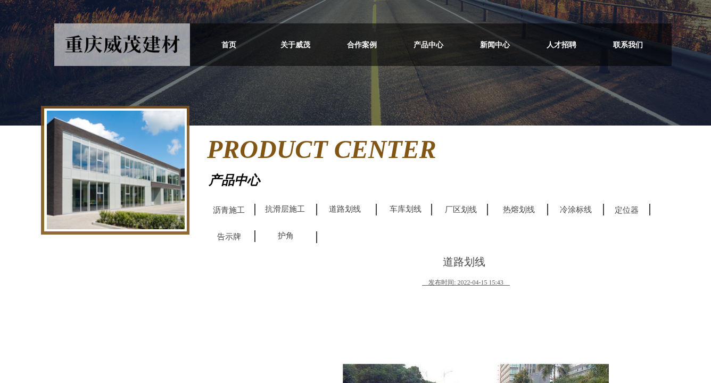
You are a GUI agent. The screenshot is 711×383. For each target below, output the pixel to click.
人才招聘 (561, 45)
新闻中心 (495, 45)
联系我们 (628, 45)
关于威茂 (295, 45)
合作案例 (362, 45)
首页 (228, 45)
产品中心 (428, 45)
